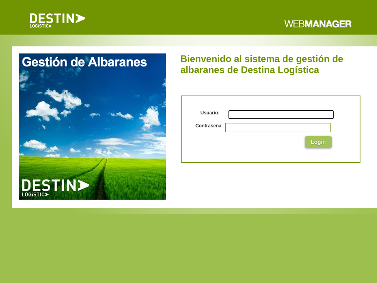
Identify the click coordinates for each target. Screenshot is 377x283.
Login (318, 142)
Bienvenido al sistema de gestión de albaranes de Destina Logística (261, 64)
